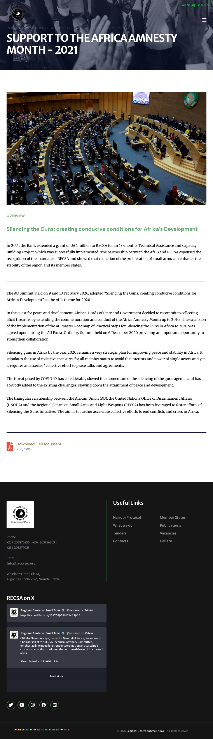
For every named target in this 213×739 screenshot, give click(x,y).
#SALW (47, 661)
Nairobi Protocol (127, 517)
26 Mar (89, 610)
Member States (173, 517)
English (196, 5)
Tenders (120, 533)
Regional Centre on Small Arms (145, 731)
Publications (170, 525)
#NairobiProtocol (31, 661)
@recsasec (73, 610)
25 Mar (89, 633)
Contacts (120, 541)
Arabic (186, 5)
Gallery (166, 541)
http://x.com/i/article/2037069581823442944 (50, 615)
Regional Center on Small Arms (40, 610)
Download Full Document (38, 444)
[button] (204, 20)
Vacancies (168, 533)
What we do (123, 525)
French (205, 5)
